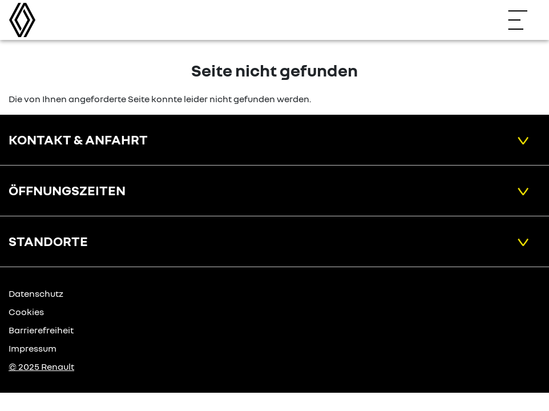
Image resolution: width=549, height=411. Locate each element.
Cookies (26, 311)
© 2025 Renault (41, 366)
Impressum (32, 348)
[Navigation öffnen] (523, 20)
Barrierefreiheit (41, 330)
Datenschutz (36, 293)
